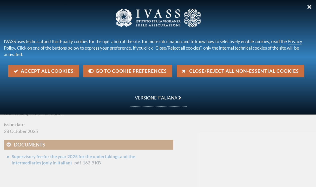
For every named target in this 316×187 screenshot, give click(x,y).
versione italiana (155, 95)
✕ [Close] (309, 7)
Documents (29, 145)
